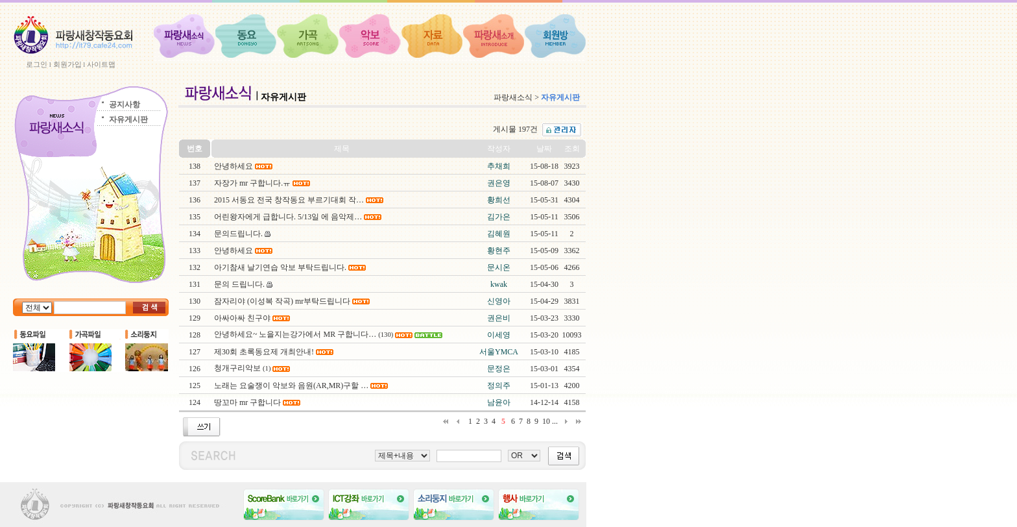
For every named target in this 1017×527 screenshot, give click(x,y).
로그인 (36, 64)
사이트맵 (101, 64)
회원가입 (67, 64)
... (555, 421)
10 (546, 421)
